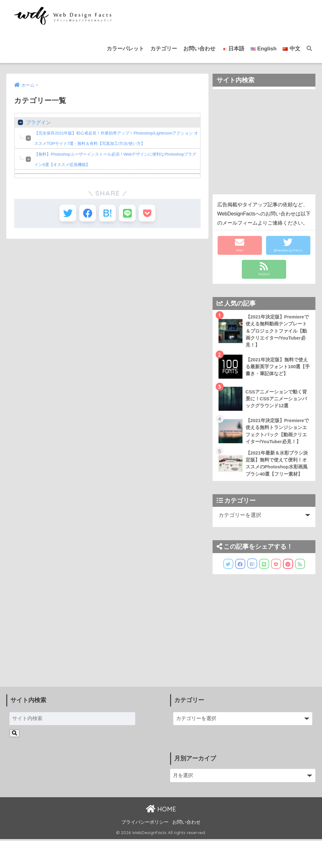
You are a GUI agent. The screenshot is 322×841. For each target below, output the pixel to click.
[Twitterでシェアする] (64, 214)
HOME (161, 811)
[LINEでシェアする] (129, 214)
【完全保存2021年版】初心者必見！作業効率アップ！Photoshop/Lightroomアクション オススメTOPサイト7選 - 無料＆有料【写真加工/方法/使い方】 (116, 138)
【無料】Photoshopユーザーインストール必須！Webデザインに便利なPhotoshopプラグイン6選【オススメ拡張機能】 (115, 159)
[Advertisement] (264, 141)
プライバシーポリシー (145, 824)
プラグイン (38, 122)
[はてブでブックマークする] (107, 214)
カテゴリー (163, 49)
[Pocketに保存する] (150, 214)
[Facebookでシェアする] (85, 214)
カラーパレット (125, 49)
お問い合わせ (199, 49)
